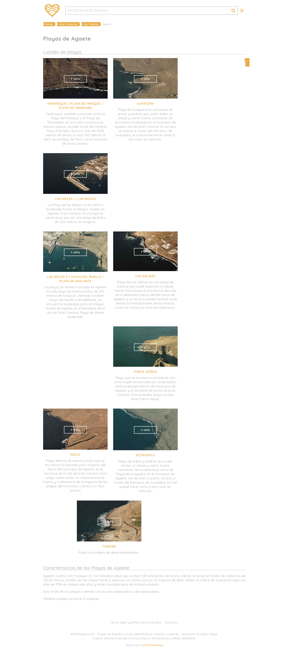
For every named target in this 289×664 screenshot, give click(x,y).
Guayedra (145, 103)
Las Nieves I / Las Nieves (75, 199)
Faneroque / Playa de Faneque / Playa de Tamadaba (75, 106)
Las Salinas (145, 276)
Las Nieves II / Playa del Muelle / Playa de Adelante (75, 279)
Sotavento (145, 455)
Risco (75, 454)
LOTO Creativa (152, 645)
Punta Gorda (145, 372)
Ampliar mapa (214, 60)
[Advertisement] (213, 230)
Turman (109, 546)
